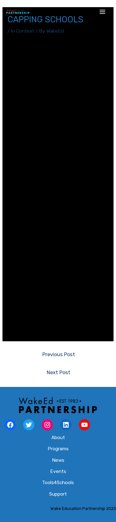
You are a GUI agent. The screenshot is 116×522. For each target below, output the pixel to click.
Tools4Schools (58, 482)
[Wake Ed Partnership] (17, 12)
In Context (22, 31)
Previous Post (58, 354)
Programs (58, 449)
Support (58, 494)
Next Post (59, 372)
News (58, 460)
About (58, 437)
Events (58, 471)
